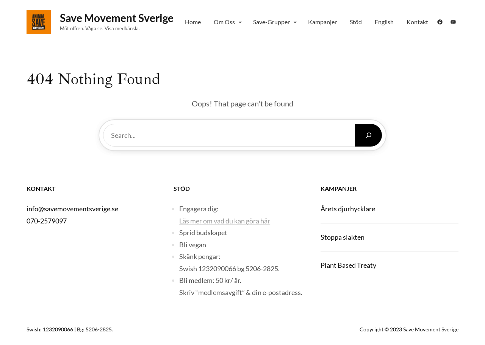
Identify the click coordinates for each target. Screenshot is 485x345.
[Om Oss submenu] (240, 22)
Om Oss (224, 21)
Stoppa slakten (343, 237)
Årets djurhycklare (348, 209)
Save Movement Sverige (117, 17)
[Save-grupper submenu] (295, 22)
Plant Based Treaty (348, 265)
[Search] (368, 135)
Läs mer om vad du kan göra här (224, 221)
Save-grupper (271, 21)
